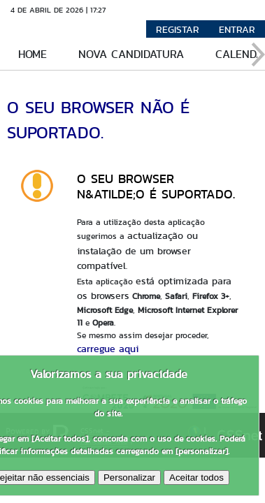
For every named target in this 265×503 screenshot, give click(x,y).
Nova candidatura (131, 54)
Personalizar (129, 477)
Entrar (237, 29)
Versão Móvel (148, 9)
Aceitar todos (196, 477)
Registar (177, 29)
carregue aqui (107, 349)
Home (32, 54)
